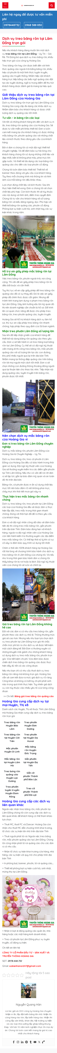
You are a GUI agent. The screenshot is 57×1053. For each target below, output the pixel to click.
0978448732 (11, 25)
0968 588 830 (33, 25)
